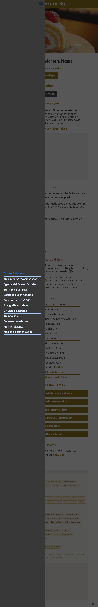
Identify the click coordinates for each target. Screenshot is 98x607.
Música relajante (13, 326)
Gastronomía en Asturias (18, 294)
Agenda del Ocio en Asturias (20, 284)
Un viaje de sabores (15, 310)
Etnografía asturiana (16, 305)
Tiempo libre (11, 316)
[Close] (41, 4)
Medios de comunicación (18, 331)
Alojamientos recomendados (20, 279)
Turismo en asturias (15, 289)
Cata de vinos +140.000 (17, 300)
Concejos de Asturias (16, 321)
